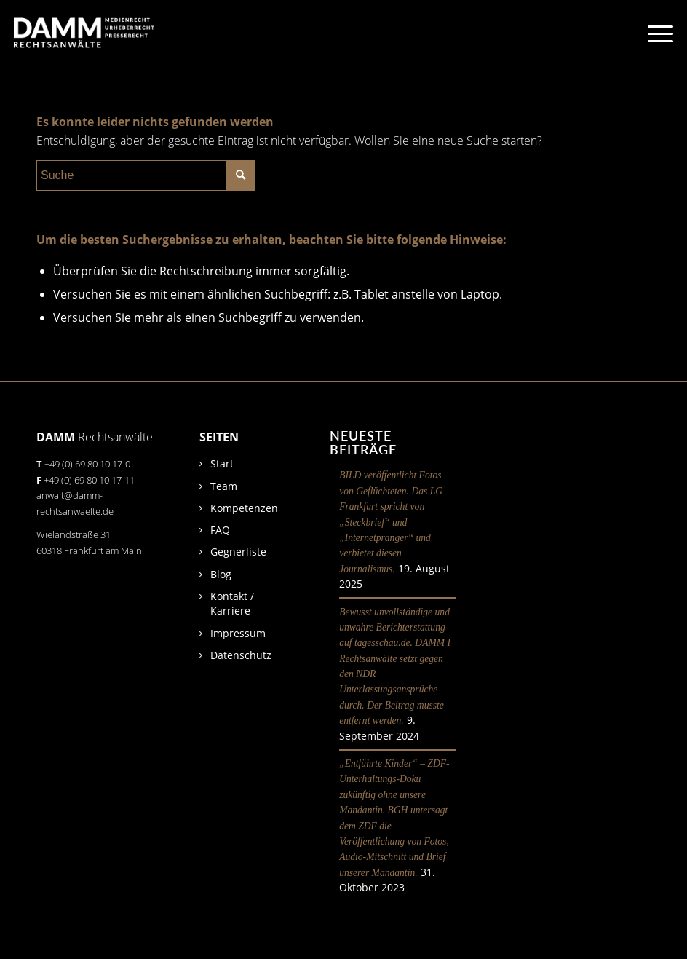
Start (222, 463)
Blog (220, 574)
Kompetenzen (244, 508)
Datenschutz (240, 655)
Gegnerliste (238, 552)
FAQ (220, 530)
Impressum (238, 633)
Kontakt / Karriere (232, 603)
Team (223, 486)
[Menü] (653, 33)
